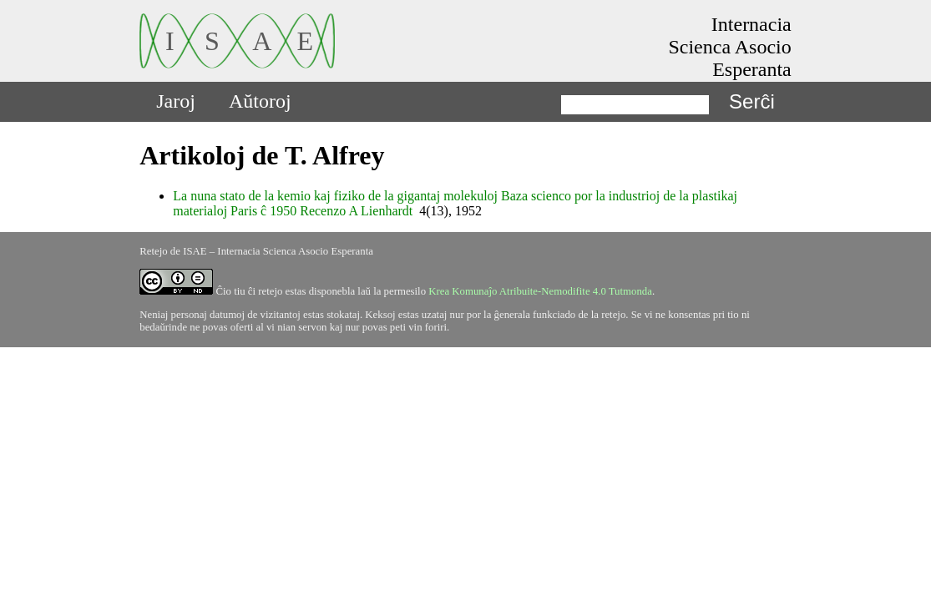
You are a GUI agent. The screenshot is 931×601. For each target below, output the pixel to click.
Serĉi (752, 101)
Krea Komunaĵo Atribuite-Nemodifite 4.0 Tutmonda (540, 291)
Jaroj (175, 101)
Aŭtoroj (260, 101)
